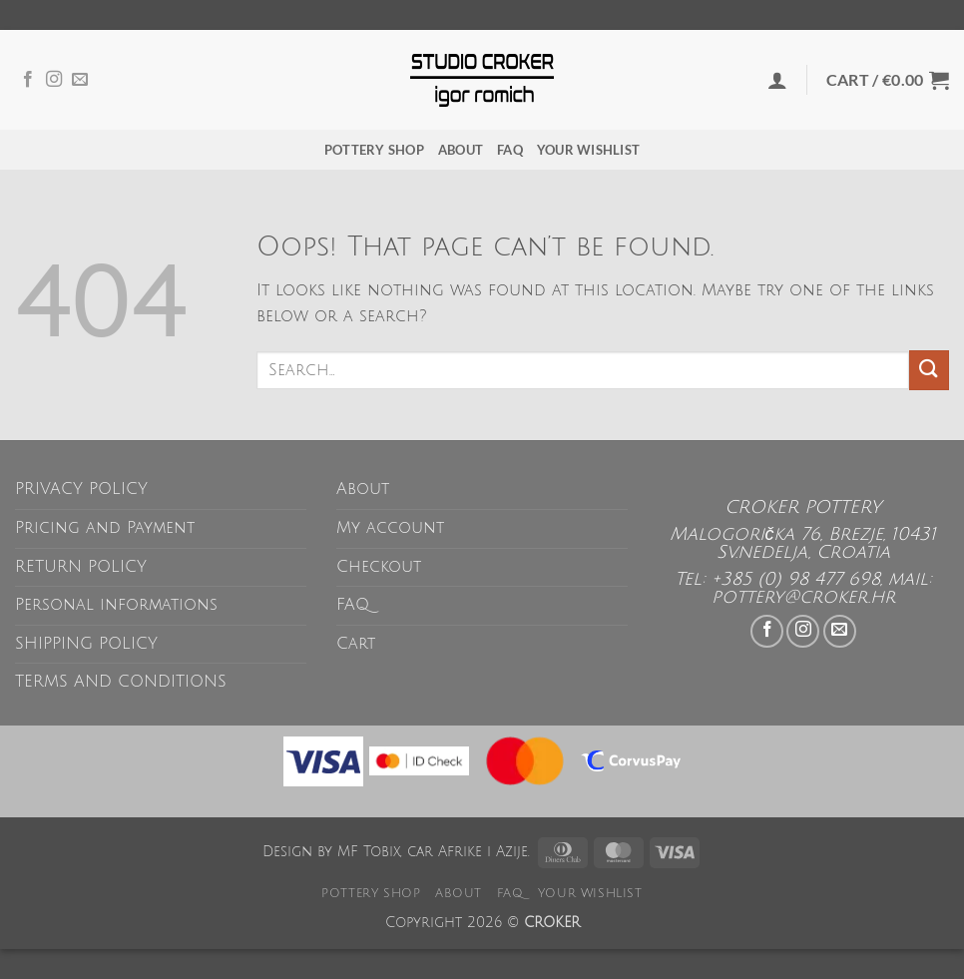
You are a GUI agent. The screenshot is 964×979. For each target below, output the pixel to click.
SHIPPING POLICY (86, 644)
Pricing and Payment (105, 528)
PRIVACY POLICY (81, 489)
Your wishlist (588, 150)
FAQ (510, 150)
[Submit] (929, 369)
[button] (777, 80)
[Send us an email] (80, 80)
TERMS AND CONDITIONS (121, 682)
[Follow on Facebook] (28, 80)
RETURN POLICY (81, 567)
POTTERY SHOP (374, 150)
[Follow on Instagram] (54, 80)
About (460, 150)
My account (390, 528)
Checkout (378, 567)
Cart (355, 644)
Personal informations (116, 605)
